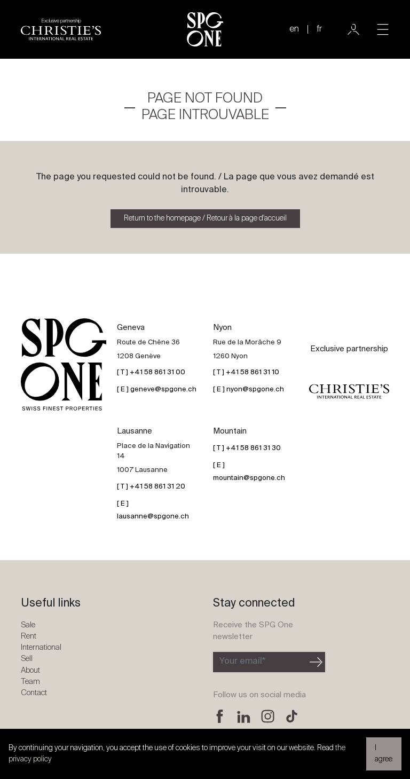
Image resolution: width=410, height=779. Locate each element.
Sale (28, 625)
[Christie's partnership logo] (61, 29)
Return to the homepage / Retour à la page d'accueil (205, 218)
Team (30, 682)
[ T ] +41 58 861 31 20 (151, 486)
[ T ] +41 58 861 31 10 (246, 372)
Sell (27, 659)
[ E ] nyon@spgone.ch (248, 389)
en (294, 29)
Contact (34, 693)
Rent (28, 636)
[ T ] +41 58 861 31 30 (247, 448)
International (41, 647)
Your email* (242, 661)
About (30, 670)
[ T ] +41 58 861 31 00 (151, 372)
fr (319, 29)
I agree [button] (383, 753)
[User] (353, 29)
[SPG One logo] (205, 29)
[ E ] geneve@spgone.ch (156, 389)
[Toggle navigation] (382, 29)
